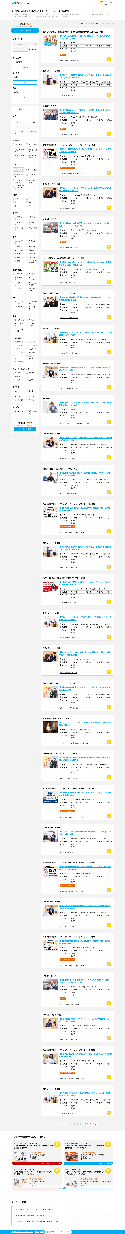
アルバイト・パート (19, 392)
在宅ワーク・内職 (33, 223)
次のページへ (91, 1124)
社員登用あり (33, 257)
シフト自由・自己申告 (19, 181)
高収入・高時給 (19, 132)
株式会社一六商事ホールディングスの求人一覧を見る (74, 423)
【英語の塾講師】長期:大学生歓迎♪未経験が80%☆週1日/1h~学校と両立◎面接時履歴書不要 (85, 759)
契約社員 (17, 396)
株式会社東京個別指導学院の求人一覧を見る (72, 173)
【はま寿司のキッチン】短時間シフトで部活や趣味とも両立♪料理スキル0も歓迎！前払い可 (84, 111)
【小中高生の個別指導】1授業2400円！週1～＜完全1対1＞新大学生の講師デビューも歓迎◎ (84, 583)
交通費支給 (18, 246)
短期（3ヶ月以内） (33, 151)
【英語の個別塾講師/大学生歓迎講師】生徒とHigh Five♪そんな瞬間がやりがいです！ (85, 1055)
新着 (97, 23)
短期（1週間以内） (33, 145)
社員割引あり (33, 253)
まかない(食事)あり (19, 242)
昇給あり (31, 250)
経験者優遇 (18, 307)
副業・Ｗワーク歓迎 (33, 357)
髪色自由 (17, 373)
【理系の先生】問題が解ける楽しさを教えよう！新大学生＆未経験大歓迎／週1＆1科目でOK (85, 76)
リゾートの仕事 (19, 229)
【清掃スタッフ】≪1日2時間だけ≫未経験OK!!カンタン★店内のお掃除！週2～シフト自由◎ (85, 404)
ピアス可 (31, 376)
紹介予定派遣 (19, 400)
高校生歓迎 (32, 342)
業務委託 (31, 400)
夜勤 (30, 206)
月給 (33, 122)
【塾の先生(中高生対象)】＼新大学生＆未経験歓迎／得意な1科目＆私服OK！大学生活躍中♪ (85, 653)
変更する (25, 67)
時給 (16, 122)
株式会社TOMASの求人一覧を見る (69, 283)
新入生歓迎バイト (33, 412)
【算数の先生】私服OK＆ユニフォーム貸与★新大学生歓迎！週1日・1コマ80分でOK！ (84, 1020)
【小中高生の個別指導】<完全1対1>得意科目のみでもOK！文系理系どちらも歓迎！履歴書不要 (85, 263)
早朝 (16, 199)
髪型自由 (31, 373)
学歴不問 (17, 349)
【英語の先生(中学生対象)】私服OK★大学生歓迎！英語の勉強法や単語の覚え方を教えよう (85, 189)
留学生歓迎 (32, 352)
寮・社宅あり (19, 250)
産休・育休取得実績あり (33, 262)
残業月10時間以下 (33, 229)
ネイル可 (17, 380)
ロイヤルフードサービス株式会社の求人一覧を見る (74, 743)
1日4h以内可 (32, 217)
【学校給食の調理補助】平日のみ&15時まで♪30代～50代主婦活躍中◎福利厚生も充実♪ (84, 37)
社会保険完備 (19, 257)
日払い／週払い (33, 132)
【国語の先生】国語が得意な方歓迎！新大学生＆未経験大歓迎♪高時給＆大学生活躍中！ (84, 369)
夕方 (30, 202)
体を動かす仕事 (19, 223)
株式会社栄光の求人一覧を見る (68, 95)
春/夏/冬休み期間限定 (33, 156)
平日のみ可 (32, 175)
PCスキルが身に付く (19, 330)
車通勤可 (31, 320)
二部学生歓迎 (33, 345)
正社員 (31, 391)
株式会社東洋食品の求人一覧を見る (69, 60)
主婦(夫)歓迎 (32, 349)
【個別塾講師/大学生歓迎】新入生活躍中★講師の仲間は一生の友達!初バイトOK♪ (84, 509)
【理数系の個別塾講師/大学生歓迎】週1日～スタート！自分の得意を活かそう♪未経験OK (85, 150)
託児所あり (18, 261)
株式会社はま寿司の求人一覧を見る (69, 134)
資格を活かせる (33, 308)
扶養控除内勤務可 (19, 218)
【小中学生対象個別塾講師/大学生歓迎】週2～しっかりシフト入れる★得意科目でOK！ (85, 794)
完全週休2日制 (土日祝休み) (19, 187)
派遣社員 (31, 396)
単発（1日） (18, 144)
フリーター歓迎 (19, 357)
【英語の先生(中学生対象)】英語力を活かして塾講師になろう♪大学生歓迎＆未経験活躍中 (85, 618)
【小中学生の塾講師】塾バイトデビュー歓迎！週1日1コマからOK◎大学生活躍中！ (85, 688)
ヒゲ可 (31, 380)
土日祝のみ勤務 (19, 175)
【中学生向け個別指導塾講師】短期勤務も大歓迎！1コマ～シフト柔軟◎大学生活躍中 (84, 474)
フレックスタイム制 (33, 181)
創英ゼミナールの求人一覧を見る (69, 318)
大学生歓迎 (18, 345)
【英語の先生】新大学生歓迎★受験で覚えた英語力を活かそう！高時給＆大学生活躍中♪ (85, 833)
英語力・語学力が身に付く (33, 324)
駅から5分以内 (19, 320)
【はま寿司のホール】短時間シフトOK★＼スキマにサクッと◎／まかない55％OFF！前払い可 (84, 224)
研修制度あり (33, 241)
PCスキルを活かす (33, 302)
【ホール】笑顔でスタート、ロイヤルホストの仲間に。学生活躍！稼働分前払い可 (85, 724)
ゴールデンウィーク (19, 412)
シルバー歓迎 (19, 352)
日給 (25, 122)
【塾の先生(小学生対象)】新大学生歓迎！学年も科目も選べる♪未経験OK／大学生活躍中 (85, 334)
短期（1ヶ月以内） (19, 151)
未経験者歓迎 (19, 342)
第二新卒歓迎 (19, 362)
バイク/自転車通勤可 (19, 324)
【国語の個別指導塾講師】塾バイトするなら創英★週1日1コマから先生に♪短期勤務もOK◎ (85, 298)
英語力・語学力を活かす (19, 302)
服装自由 (17, 376)
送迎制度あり (33, 246)
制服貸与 (17, 253)
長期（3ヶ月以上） (19, 156)
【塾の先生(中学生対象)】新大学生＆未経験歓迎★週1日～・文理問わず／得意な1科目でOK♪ (85, 439)
